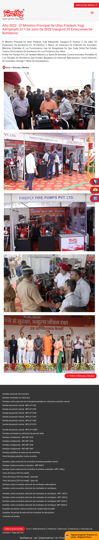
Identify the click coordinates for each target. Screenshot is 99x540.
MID (35, 538)
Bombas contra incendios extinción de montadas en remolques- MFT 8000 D (35, 505)
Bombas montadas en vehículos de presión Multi (23, 433)
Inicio (28, 529)
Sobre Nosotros (39, 529)
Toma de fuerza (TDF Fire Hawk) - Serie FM (20, 477)
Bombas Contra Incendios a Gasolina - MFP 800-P (23, 465)
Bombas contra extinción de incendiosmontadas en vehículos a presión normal (36, 402)
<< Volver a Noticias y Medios (80, 376)
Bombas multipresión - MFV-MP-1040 (18, 445)
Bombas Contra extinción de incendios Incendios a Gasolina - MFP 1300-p (33, 469)
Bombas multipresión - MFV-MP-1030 (18, 441)
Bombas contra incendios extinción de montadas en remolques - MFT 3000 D (35, 497)
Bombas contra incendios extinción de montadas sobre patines (29, 484)
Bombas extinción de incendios (16, 394)
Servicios (62, 529)
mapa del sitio (18, 533)
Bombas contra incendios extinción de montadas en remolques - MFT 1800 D (35, 494)
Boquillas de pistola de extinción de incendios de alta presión (28, 513)
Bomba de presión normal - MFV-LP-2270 (19, 424)
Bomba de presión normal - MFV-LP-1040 (19, 413)
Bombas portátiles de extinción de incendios (21, 452)
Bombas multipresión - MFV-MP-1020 (18, 437)
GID (56, 538)
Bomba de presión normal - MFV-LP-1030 (19, 409)
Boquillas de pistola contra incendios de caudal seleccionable (29, 509)
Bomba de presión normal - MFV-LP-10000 (20, 430)
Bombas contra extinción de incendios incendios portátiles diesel (30, 462)
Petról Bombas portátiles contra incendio (20, 456)
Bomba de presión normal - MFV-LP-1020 (19, 405)
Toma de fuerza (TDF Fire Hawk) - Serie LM (20, 481)
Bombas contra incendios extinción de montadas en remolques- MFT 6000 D (35, 501)
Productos (52, 529)
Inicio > (9, 67)
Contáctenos (73, 529)
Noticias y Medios (21, 67)
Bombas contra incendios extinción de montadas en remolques (29, 488)
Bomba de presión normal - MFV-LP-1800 (19, 421)
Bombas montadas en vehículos (16, 398)
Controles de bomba (11, 516)
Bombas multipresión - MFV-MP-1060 (18, 449)
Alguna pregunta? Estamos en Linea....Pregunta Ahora (84, 536)
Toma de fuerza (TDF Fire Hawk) (16, 473)
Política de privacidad (14, 529)
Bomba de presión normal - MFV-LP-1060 (19, 417)
